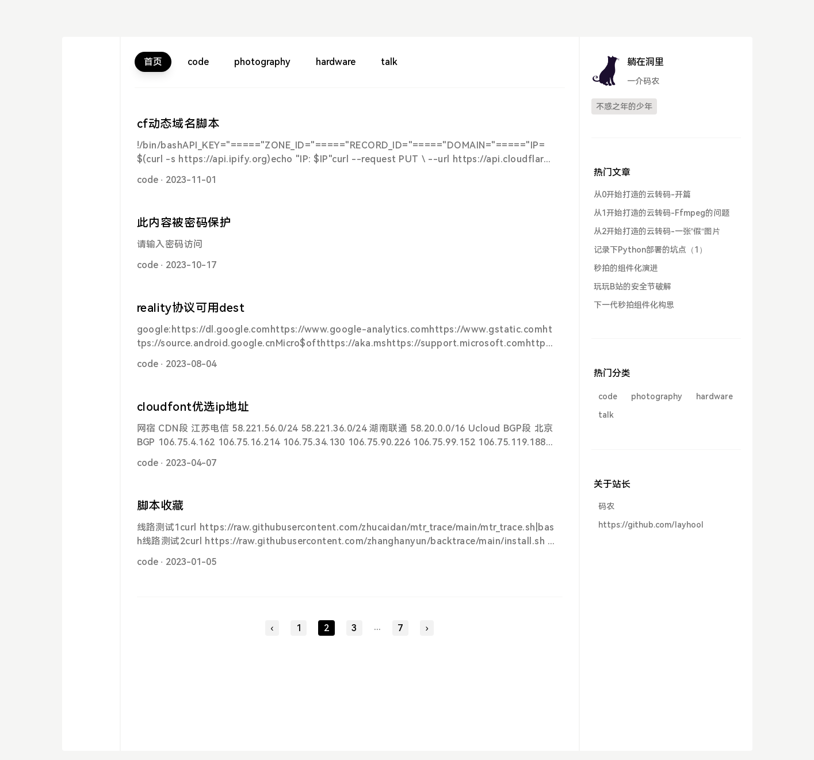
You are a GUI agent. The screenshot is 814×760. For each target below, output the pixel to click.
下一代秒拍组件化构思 (634, 305)
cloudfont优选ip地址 (193, 407)
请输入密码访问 (170, 244)
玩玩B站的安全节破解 (632, 286)
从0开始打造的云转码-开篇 (642, 194)
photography (262, 61)
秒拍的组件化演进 (626, 268)
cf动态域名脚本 (178, 124)
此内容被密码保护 (184, 223)
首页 (153, 61)
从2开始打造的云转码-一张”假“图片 (657, 231)
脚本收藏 (160, 506)
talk (389, 61)
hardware (336, 61)
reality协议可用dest (191, 308)
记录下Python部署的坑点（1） (650, 249)
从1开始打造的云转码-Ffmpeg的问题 (661, 212)
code (198, 61)
